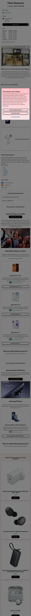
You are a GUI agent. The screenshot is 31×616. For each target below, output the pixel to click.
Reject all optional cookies (15, 109)
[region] (15, 104)
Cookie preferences (15, 116)
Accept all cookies (15, 113)
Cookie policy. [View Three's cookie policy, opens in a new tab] (6, 105)
